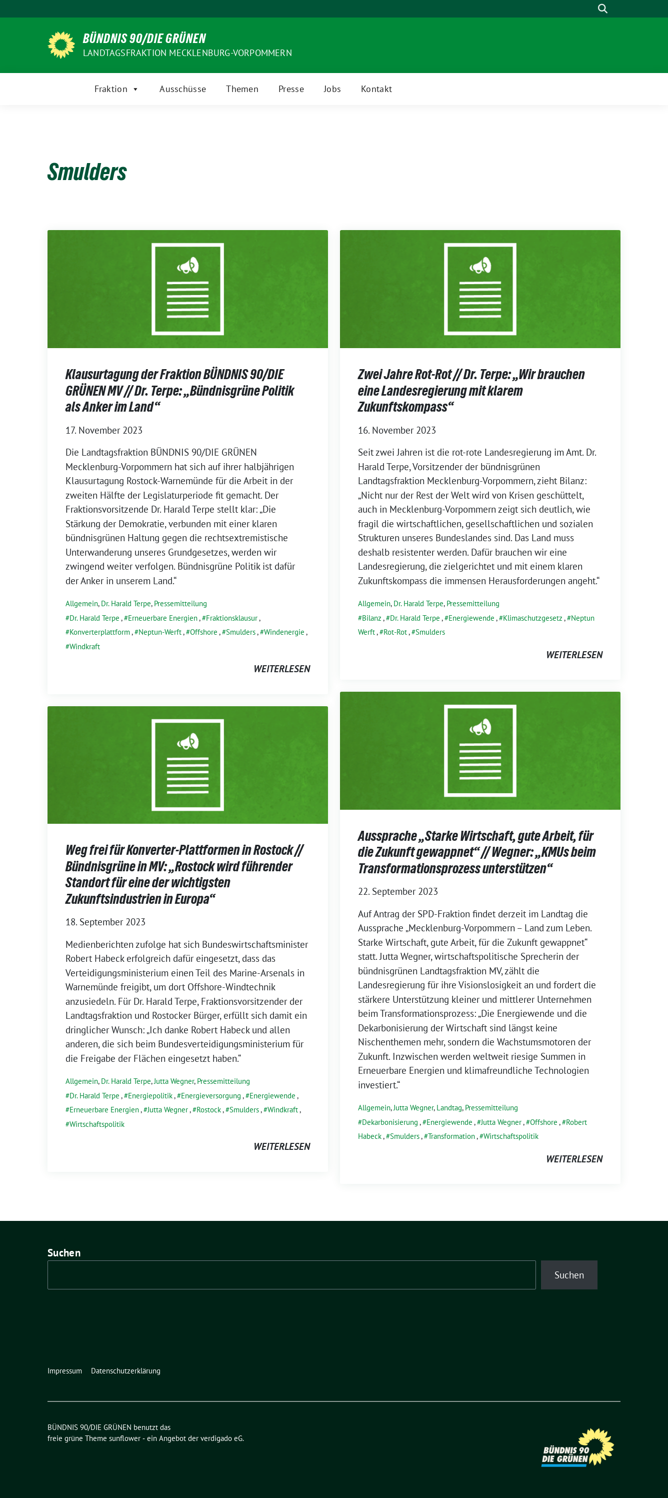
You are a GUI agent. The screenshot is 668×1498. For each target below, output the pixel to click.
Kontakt (376, 89)
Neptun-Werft (160, 632)
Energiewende (471, 618)
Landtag (449, 1107)
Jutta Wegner (414, 1107)
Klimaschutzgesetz (532, 618)
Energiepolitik (150, 1095)
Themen (242, 89)
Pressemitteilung (180, 603)
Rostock (208, 1109)
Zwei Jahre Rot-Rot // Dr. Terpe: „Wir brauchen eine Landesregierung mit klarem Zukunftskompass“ (471, 390)
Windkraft (85, 646)
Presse (291, 89)
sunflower (124, 1438)
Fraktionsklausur (232, 618)
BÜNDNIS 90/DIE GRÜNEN (144, 38)
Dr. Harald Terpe (126, 603)
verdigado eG (221, 1438)
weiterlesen (282, 669)
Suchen (64, 1252)
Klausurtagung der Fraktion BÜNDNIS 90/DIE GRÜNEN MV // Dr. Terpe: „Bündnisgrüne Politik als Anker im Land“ (180, 390)
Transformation (451, 1136)
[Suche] (588, 9)
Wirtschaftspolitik (511, 1136)
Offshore (204, 632)
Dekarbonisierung (390, 1122)
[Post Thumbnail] (188, 288)
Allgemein (82, 603)
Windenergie (284, 632)
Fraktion (117, 89)
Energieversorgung (211, 1095)
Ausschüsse (183, 89)
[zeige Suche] (602, 9)
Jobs (332, 89)
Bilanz (372, 618)
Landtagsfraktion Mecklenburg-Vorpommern (187, 53)
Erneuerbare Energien (163, 618)
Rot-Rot (395, 632)
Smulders (241, 632)
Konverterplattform (100, 632)
